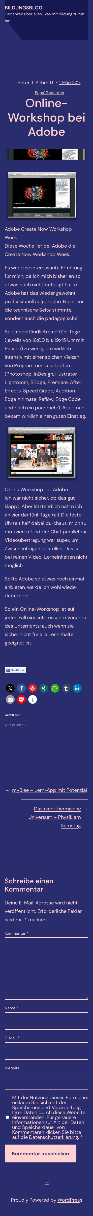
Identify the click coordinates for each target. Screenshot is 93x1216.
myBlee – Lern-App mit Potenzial (49, 790)
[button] (10, 688)
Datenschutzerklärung (53, 1137)
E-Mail (12, 1038)
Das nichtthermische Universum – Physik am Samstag (55, 817)
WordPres (69, 1200)
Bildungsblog (23, 7)
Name (11, 1008)
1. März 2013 (70, 82)
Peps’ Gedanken (49, 92)
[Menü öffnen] (8, 32)
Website (12, 1068)
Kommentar (17, 933)
